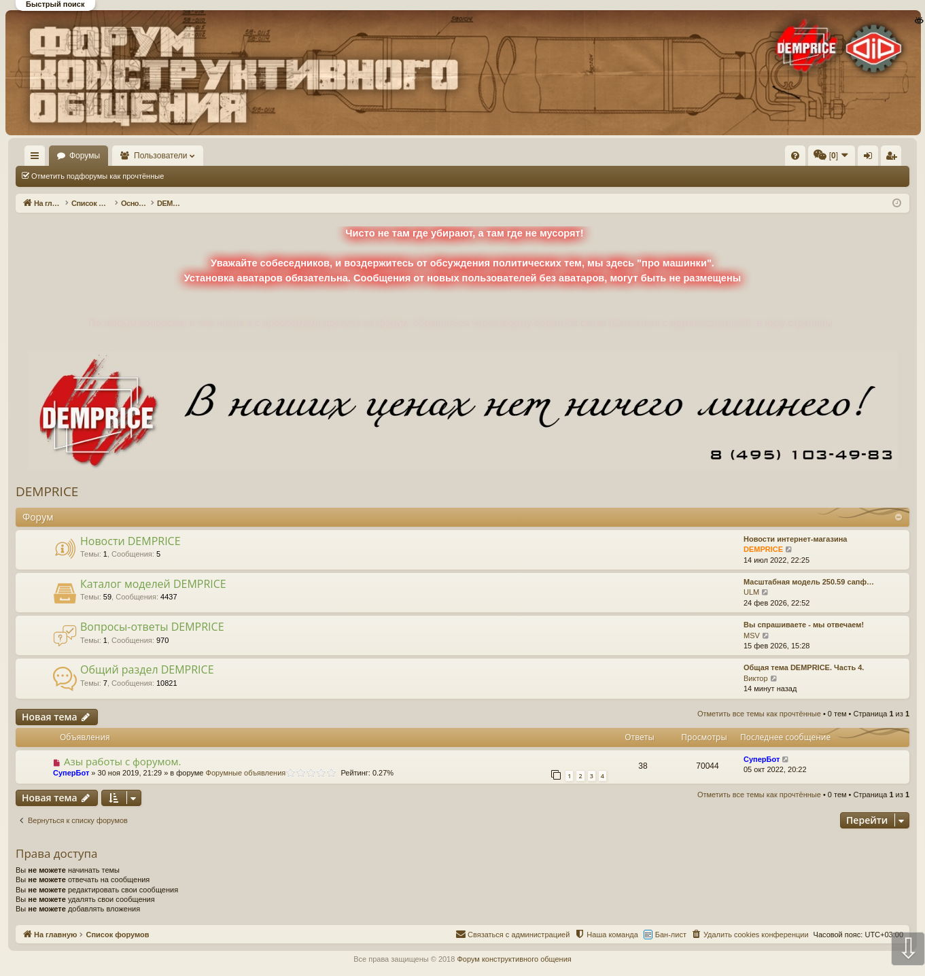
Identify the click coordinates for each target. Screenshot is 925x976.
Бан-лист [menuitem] (670, 934)
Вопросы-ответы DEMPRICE (152, 626)
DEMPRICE (47, 491)
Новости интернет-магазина (795, 539)
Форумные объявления (246, 773)
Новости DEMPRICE (130, 541)
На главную (54, 155)
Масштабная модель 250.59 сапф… (809, 582)
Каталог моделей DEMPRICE (153, 583)
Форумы (124, 155)
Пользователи (200, 155)
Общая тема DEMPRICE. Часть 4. (804, 667)
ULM (751, 592)
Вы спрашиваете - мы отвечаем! (804, 625)
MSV (752, 635)
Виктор (756, 678)
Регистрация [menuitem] (796, 158)
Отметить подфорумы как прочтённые (97, 176)
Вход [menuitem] (774, 158)
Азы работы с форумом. (122, 761)
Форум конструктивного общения (514, 959)
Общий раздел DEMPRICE (147, 669)
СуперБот (71, 773)
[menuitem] (590, 155)
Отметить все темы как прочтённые (245, 176)
